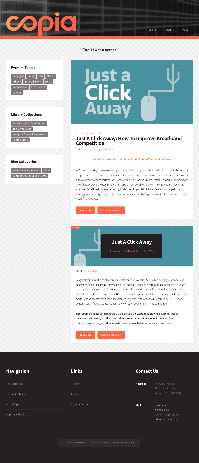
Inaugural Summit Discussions (29, 134)
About (186, 29)
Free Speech (38, 87)
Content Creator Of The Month (30, 176)
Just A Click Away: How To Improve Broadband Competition (129, 140)
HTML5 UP (130, 442)
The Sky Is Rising (22, 129)
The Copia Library (15, 394)
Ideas (47, 170)
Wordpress (80, 442)
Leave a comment (111, 210)
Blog (77, 133)
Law (40, 76)
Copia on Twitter (80, 404)
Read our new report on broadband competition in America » (132, 159)
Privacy (17, 81)
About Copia (12, 404)
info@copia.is (162, 405)
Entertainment (33, 81)
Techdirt (75, 383)
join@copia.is (162, 409)
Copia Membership (16, 414)
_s (103, 442)
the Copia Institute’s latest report (127, 170)
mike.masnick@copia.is (167, 419)
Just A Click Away (132, 241)
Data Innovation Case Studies (29, 123)
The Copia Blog (14, 383)
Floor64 (75, 394)
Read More (85, 210)
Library (170, 29)
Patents (17, 92)
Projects (152, 29)
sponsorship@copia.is (166, 414)
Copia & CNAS (20, 140)
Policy (31, 76)
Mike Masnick (107, 149)
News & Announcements (26, 170)
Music (48, 81)
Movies (51, 76)
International (20, 87)
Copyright (18, 76)
